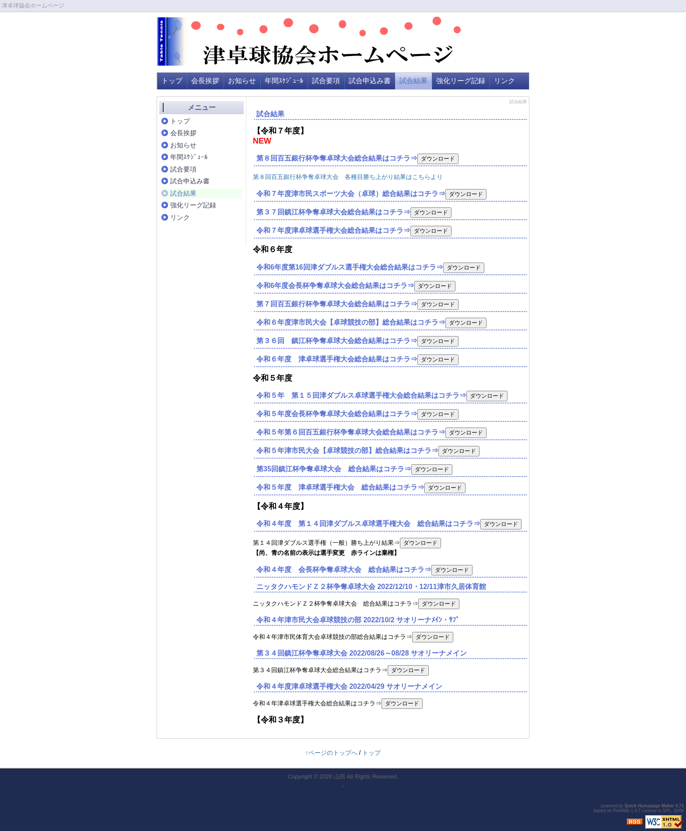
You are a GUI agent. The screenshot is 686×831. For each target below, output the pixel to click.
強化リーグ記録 (460, 80)
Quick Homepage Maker (649, 805)
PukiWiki (621, 810)
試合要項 (326, 80)
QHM (679, 810)
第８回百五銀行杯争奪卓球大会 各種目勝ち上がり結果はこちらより (348, 176)
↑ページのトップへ (331, 752)
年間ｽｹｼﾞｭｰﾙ (284, 80)
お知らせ (242, 80)
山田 (339, 776)
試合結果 (413, 80)
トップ (171, 80)
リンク (504, 80)
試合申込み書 (370, 80)
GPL (666, 810)
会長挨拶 (205, 80)
